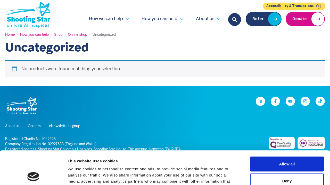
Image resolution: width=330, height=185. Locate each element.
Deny (287, 147)
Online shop (77, 34)
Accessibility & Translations (294, 6)
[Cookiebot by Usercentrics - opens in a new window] (33, 175)
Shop (58, 34)
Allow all (287, 130)
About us (205, 19)
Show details (271, 175)
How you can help (159, 19)
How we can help (106, 19)
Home (10, 34)
